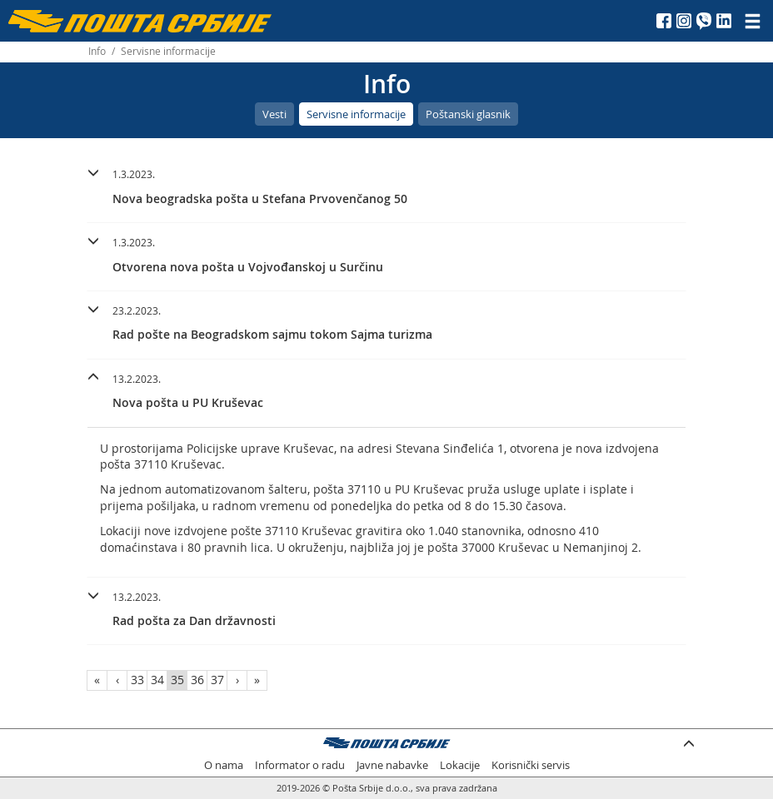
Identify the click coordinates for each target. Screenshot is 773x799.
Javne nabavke (392, 765)
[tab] (386, 189)
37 (217, 679)
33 (137, 679)
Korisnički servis (530, 765)
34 (157, 679)
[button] (386, 184)
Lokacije (460, 765)
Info (97, 51)
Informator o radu (300, 765)
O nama (223, 765)
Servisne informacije (356, 114)
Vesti (274, 114)
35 (177, 679)
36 (197, 679)
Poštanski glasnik (468, 114)
